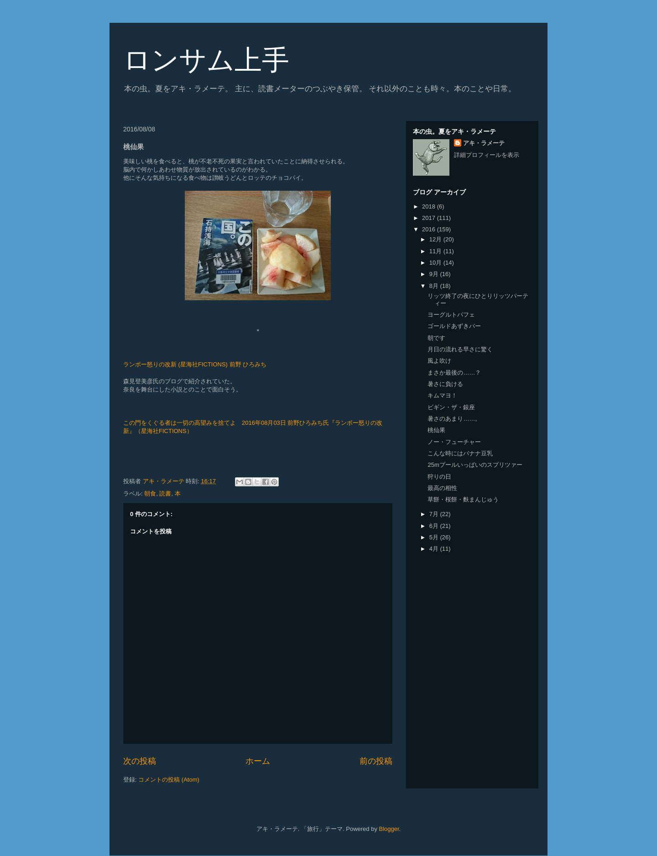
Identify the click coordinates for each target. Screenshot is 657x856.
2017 (429, 217)
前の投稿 (376, 761)
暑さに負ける (445, 384)
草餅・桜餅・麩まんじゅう (463, 499)
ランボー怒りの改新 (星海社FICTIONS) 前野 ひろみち (194, 364)
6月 (434, 525)
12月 (436, 239)
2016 (429, 229)
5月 (434, 537)
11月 (436, 251)
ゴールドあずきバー (454, 326)
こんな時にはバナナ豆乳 (460, 453)
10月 (436, 262)
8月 (434, 285)
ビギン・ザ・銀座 (451, 407)
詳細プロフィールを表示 (486, 154)
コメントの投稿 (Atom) (168, 779)
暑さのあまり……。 (454, 418)
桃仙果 (436, 430)
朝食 (150, 493)
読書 (165, 493)
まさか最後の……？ (454, 372)
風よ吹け (439, 360)
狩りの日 (439, 476)
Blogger (389, 828)
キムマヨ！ (442, 395)
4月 (434, 548)
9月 (434, 274)
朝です (436, 337)
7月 (434, 514)
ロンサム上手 (206, 60)
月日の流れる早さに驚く (460, 349)
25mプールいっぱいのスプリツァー (475, 464)
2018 (429, 206)
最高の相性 (442, 488)
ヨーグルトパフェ (451, 314)
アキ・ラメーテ (484, 143)
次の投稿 (139, 761)
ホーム (257, 761)
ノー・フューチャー (454, 441)
